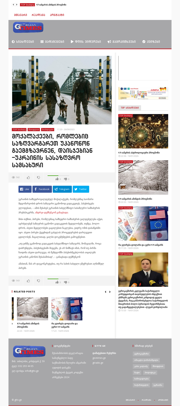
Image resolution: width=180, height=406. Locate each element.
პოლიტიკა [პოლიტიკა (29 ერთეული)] (150, 372)
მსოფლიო (34, 129)
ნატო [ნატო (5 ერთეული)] (137, 372)
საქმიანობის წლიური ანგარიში (69, 362)
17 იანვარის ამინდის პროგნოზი (51, 4)
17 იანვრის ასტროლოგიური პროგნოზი (139, 152)
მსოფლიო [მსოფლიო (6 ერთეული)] (158, 366)
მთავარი (20, 15)
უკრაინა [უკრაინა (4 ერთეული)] (158, 385)
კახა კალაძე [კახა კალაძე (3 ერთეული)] (141, 366)
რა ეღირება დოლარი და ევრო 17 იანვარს (94, 325)
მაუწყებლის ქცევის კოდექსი (67, 372)
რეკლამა (38, 15)
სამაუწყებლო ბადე (62, 357)
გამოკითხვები (122, 41)
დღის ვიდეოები (86, 41)
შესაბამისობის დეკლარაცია (67, 353)
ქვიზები (151, 41)
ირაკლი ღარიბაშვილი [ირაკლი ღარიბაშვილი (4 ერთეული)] (146, 360)
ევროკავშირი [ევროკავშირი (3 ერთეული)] (141, 353)
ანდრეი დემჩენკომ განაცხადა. (52, 212)
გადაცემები (52, 41)
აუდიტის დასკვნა (61, 367)
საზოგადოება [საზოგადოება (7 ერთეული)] (141, 378)
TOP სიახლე (27, 4)
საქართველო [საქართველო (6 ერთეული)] (141, 385)
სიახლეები (23, 41)
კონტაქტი (57, 15)
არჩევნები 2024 (60, 377)
